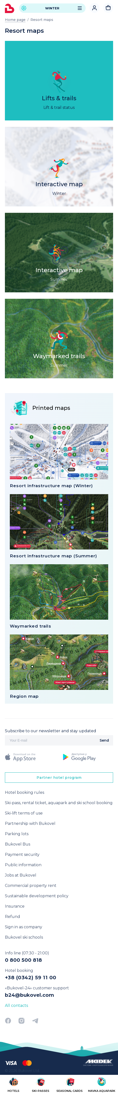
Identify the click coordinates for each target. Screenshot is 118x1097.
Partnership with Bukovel (30, 823)
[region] (59, 1085)
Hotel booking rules (24, 792)
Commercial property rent (30, 885)
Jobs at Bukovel (20, 875)
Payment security (22, 854)
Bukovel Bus (17, 844)
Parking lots (16, 833)
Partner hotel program (59, 777)
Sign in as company (23, 927)
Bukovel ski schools (24, 937)
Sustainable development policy (36, 896)
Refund (12, 916)
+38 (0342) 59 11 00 (30, 978)
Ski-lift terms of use (24, 813)
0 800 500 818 (23, 960)
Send (104, 740)
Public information (23, 865)
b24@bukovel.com (29, 995)
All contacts (16, 1005)
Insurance (15, 906)
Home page (15, 19)
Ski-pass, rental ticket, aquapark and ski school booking (59, 802)
